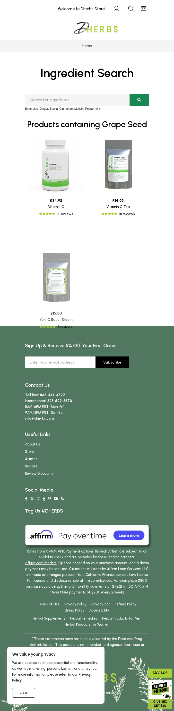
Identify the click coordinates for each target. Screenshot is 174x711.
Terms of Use (49, 604)
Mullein (79, 108)
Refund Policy (125, 604)
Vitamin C (56, 207)
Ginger (43, 108)
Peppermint (92, 108)
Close (24, 692)
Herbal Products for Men (121, 618)
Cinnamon (66, 108)
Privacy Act (100, 604)
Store (29, 451)
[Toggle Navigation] (28, 28)
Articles (31, 459)
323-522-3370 (59, 401)
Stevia (54, 108)
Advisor (160, 673)
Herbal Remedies (83, 618)
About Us (32, 444)
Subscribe (112, 362)
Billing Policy (74, 610)
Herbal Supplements (49, 618)
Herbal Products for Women (87, 624)
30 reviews (65, 214)
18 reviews (127, 214)
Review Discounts (39, 473)
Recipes (31, 466)
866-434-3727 (52, 395)
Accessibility (99, 610)
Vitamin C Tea (118, 207)
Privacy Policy (75, 604)
